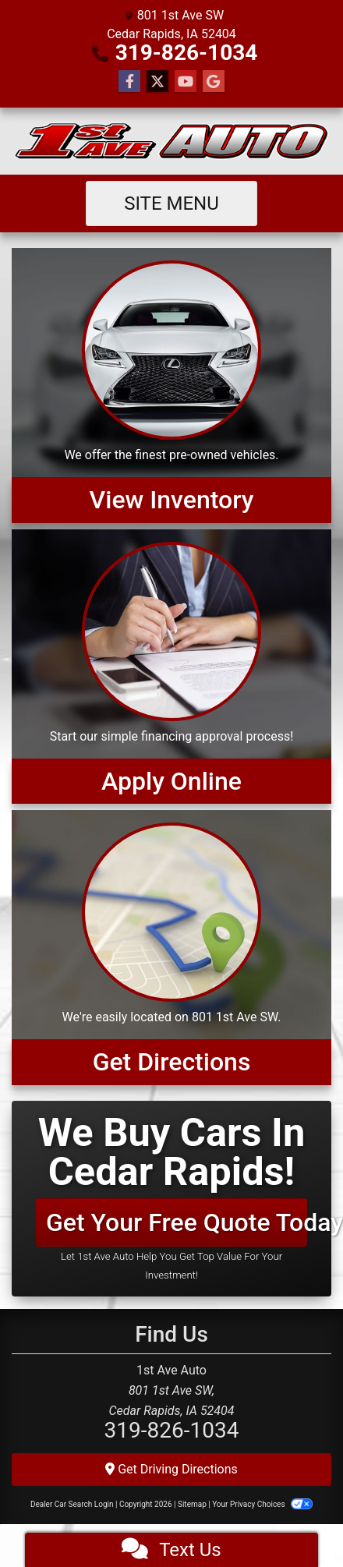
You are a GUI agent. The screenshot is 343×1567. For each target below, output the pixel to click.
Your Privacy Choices (262, 1504)
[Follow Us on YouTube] (185, 82)
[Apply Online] (171, 666)
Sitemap (192, 1504)
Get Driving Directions (171, 1469)
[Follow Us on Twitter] (157, 82)
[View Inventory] (171, 385)
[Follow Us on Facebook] (129, 82)
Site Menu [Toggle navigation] (171, 203)
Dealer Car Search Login (72, 1504)
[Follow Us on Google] (214, 82)
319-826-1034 (186, 52)
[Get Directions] (171, 947)
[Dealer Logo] (171, 141)
